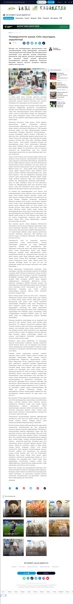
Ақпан (16, 592)
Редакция (14, 566)
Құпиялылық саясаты (32, 566)
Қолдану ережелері (45, 566)
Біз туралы (54, 18)
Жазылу (51, 2)
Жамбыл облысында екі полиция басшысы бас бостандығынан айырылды (62, 86)
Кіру (70, 2)
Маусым (41, 592)
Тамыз (54, 592)
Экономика (19, 18)
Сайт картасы (55, 566)
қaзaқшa (60, 2)
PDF (60, 18)
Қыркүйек (61, 592)
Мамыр (35, 592)
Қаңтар (9, 592)
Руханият (46, 18)
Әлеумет (34, 18)
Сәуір (28, 592)
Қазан (67, 592)
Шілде (48, 592)
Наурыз (22, 592)
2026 (3, 592)
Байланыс (46, 573)
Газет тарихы (22, 566)
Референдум (8, 18)
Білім (39, 18)
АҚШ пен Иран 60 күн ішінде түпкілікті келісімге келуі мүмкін (62, 95)
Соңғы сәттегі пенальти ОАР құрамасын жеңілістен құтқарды (61, 105)
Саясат (27, 18)
